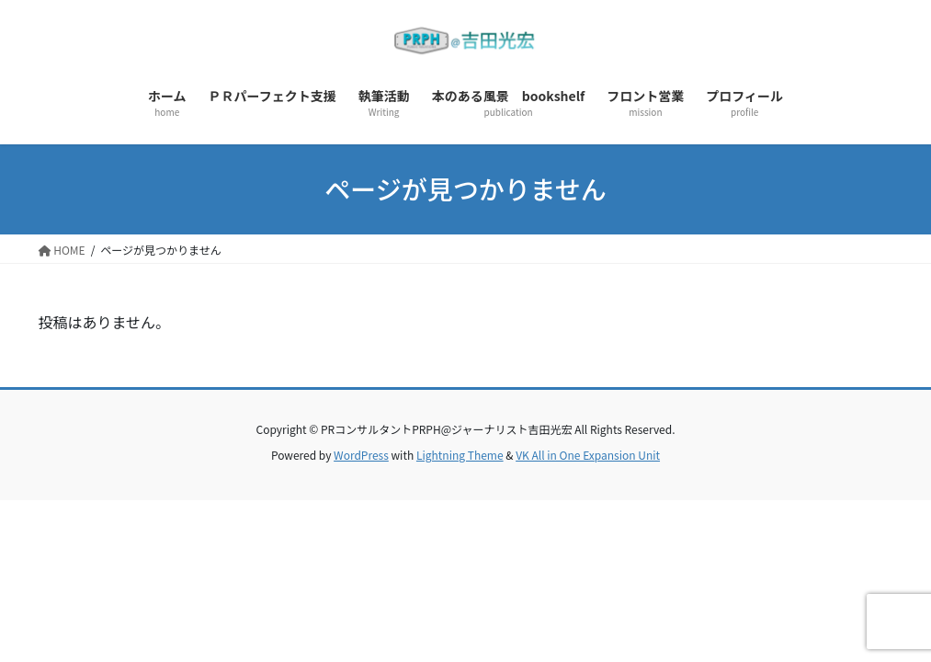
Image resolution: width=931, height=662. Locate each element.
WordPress (361, 454)
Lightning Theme (460, 454)
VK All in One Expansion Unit (588, 454)
